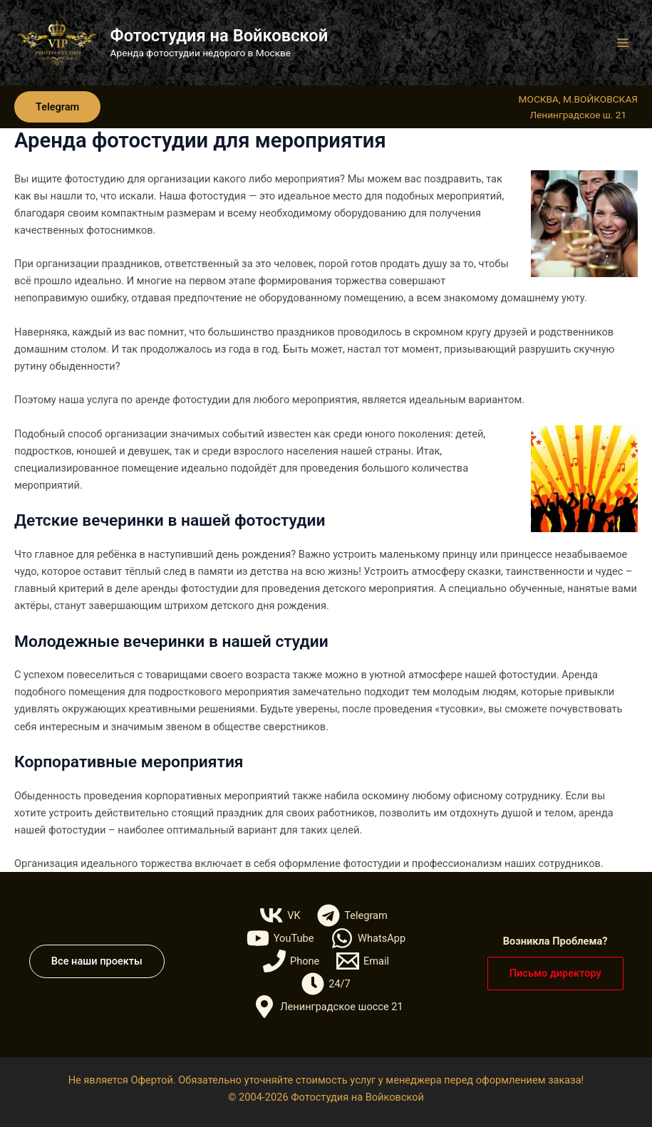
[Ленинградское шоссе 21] (328, 1006)
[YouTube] (280, 938)
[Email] (362, 961)
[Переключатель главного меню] (623, 43)
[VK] (280, 915)
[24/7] (325, 983)
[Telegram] (352, 915)
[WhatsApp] (368, 938)
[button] (57, 107)
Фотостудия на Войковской (219, 36)
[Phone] (291, 961)
